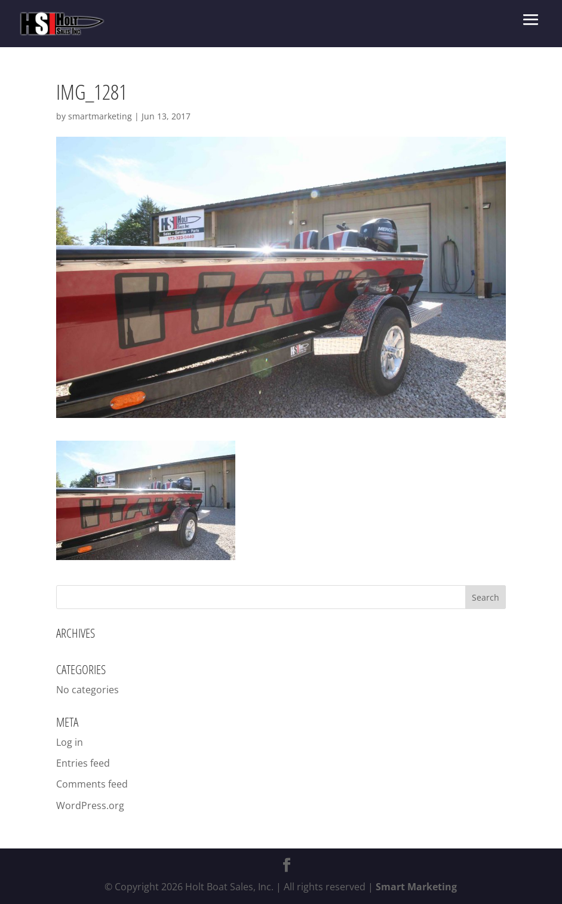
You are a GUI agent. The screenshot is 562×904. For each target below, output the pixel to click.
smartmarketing (100, 116)
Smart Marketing (416, 886)
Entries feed (83, 763)
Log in (69, 742)
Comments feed (92, 784)
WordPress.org (90, 805)
